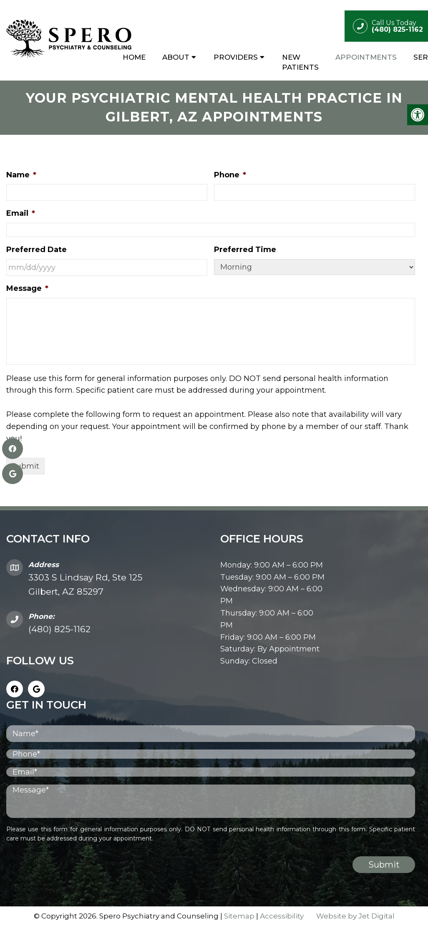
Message (27, 288)
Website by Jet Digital (355, 916)
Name (21, 174)
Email (20, 213)
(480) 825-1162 (59, 629)
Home (134, 57)
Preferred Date (36, 249)
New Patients (300, 62)
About (175, 57)
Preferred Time (245, 249)
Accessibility (282, 916)
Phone (230, 174)
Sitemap (239, 916)
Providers (236, 57)
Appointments (366, 57)
